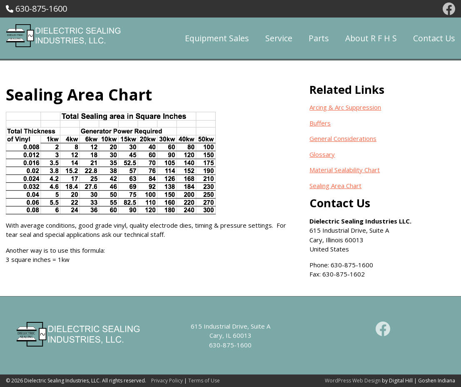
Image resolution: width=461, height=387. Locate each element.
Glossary (322, 154)
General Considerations (342, 138)
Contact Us (434, 38)
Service (278, 38)
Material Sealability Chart (344, 170)
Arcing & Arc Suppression (345, 107)
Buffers (320, 123)
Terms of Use (204, 380)
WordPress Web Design (353, 380)
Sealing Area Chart (335, 185)
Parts (319, 38)
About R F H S (371, 38)
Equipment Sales (217, 38)
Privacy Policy (167, 380)
